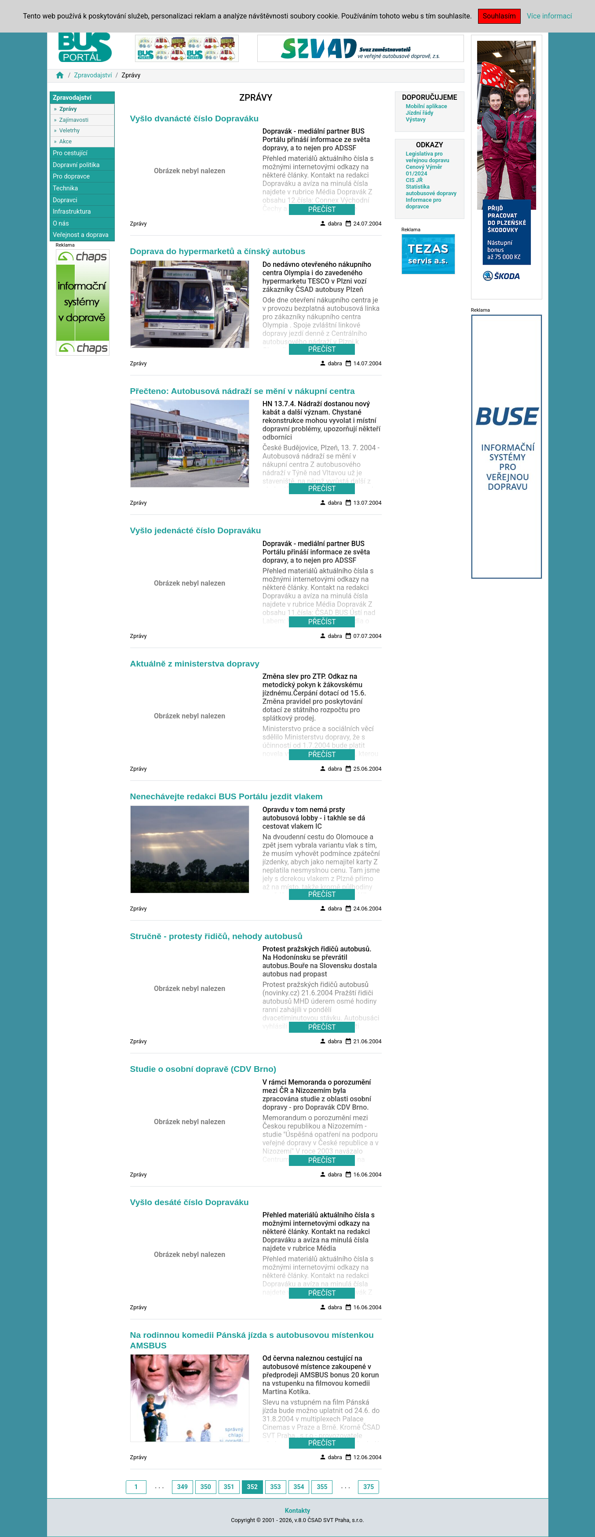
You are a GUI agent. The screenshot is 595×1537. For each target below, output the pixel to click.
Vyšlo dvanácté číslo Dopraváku (194, 118)
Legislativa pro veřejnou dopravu (427, 157)
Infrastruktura (72, 211)
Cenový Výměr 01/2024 (424, 170)
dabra (330, 223)
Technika (65, 188)
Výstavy (416, 119)
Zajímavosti (73, 120)
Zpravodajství (93, 75)
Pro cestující (70, 153)
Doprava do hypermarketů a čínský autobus (218, 251)
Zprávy (68, 109)
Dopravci (65, 200)
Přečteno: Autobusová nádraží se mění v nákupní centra (242, 391)
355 (322, 1486)
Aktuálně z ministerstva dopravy (194, 663)
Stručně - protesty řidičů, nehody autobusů (216, 936)
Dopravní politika (76, 165)
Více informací (549, 16)
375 (368, 1486)
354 (298, 1486)
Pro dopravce (71, 176)
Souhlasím (499, 16)
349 (182, 1486)
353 (275, 1486)
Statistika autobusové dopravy (431, 190)
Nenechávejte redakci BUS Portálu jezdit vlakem (226, 796)
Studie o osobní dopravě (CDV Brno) (203, 1069)
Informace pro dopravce (424, 203)
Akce (65, 141)
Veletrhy (69, 130)
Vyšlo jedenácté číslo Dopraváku (195, 530)
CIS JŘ (414, 180)
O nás (61, 223)
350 (206, 1486)
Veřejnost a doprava (81, 235)
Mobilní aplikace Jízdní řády (426, 109)
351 (229, 1486)
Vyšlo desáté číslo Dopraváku (189, 1202)
